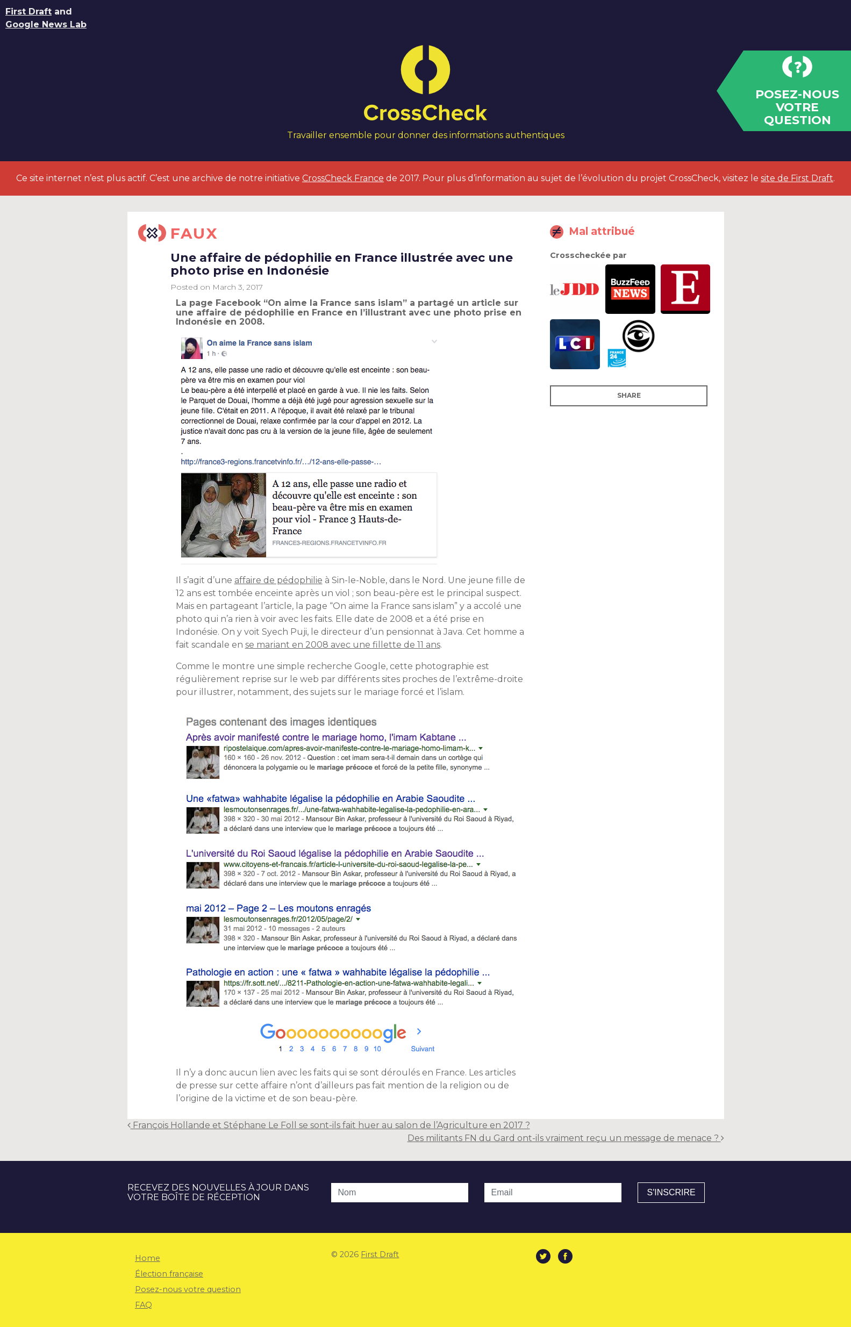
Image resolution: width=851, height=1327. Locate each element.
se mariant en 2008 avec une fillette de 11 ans (342, 645)
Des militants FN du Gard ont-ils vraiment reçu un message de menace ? (565, 1138)
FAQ (143, 1305)
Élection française (169, 1274)
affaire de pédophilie (278, 580)
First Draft (28, 11)
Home (147, 1258)
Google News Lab (46, 24)
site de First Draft (797, 178)
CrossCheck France (343, 178)
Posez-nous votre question (188, 1289)
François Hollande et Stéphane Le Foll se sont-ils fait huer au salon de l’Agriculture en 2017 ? (328, 1125)
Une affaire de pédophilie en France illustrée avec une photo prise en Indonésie (341, 264)
